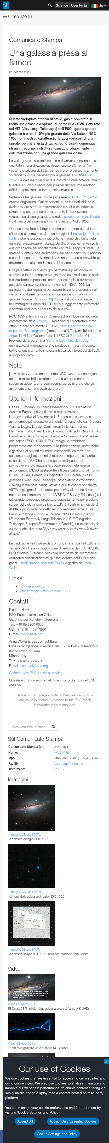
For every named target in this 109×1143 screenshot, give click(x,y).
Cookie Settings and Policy (57, 1134)
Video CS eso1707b (21, 1043)
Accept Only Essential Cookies (73, 1121)
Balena (41, 321)
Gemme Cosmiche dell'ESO (66, 340)
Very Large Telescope (68, 764)
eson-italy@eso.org (34, 666)
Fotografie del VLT (33, 586)
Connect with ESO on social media (34, 673)
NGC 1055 (61, 753)
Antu (12, 336)
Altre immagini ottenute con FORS (45, 591)
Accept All (25, 1121)
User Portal (79, 5)
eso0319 (45, 299)
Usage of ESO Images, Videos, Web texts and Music (55, 695)
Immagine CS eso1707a (24, 835)
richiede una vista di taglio (81, 216)
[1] (55, 299)
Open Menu (17, 16)
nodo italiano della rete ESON (42, 563)
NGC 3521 (80, 197)
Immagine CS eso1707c (24, 949)
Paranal (75, 336)
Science (62, 5)
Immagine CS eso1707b (24, 892)
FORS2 (59, 769)
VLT (25, 336)
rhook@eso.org (31, 634)
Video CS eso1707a (21, 1004)
